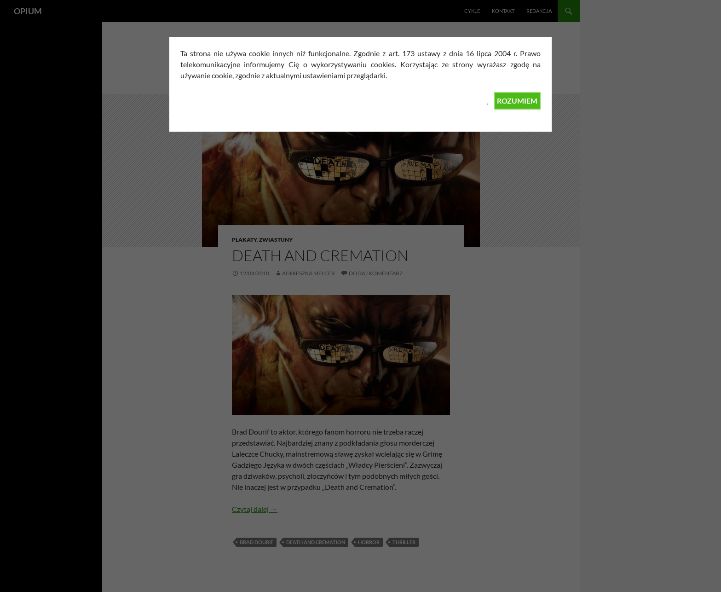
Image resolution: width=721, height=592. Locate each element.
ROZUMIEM (517, 100)
